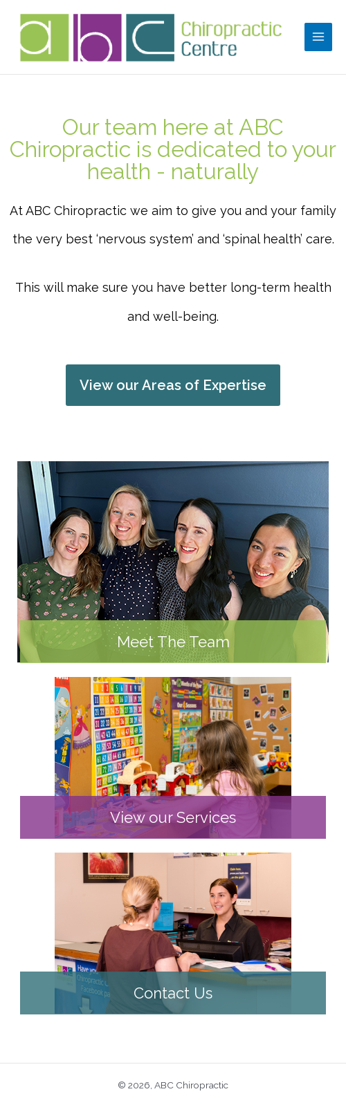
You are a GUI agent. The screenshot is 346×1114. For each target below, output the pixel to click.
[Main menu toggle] (318, 37)
